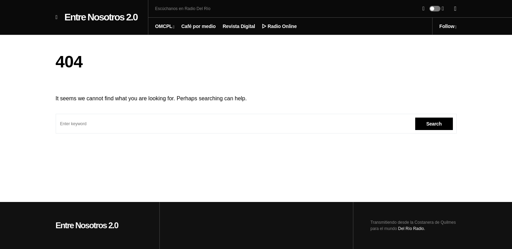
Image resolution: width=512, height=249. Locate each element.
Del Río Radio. (411, 228)
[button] (57, 17)
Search (434, 124)
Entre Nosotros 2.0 (100, 17)
